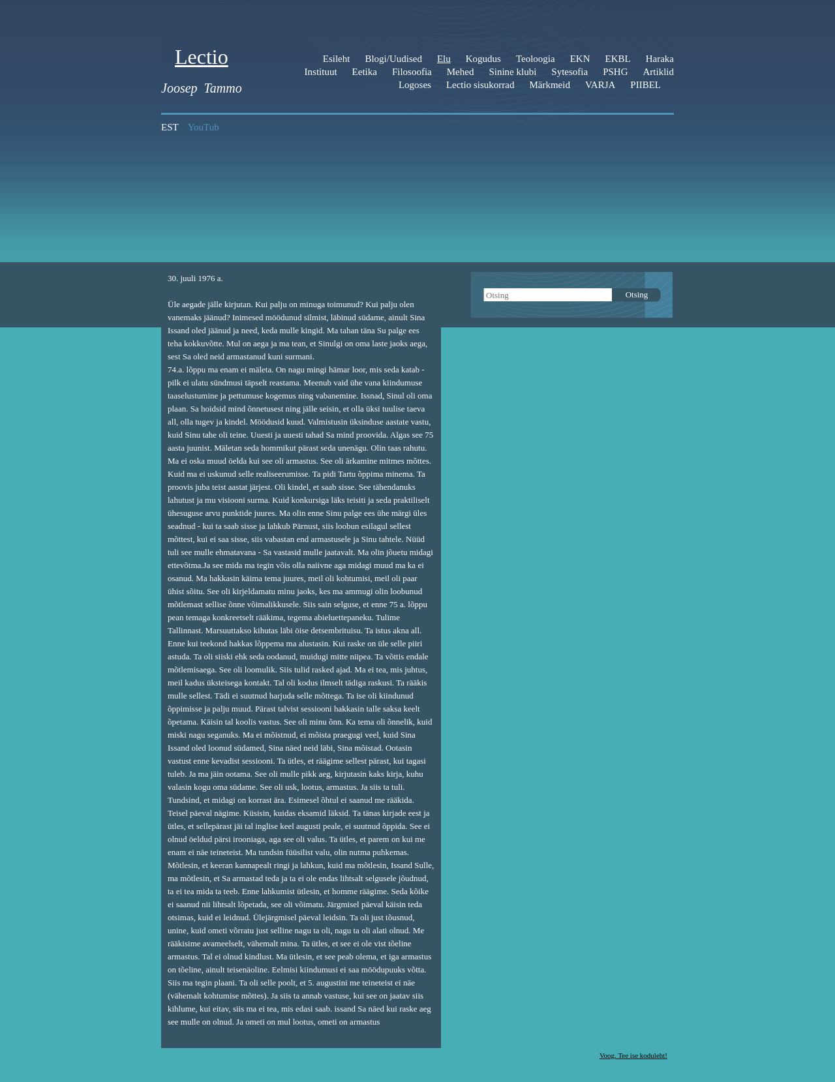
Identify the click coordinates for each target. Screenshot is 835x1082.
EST (170, 127)
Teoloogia (535, 58)
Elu (444, 58)
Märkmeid (549, 85)
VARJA (600, 85)
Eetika (364, 72)
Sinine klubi (512, 72)
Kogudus (483, 58)
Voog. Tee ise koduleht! (633, 1055)
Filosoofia (412, 72)
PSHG (615, 72)
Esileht (336, 58)
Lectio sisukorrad (480, 85)
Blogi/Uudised (393, 58)
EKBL (618, 58)
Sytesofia (569, 72)
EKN (580, 58)
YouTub (203, 127)
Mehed (460, 72)
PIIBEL (645, 85)
